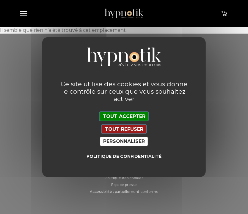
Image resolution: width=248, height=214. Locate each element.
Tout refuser (124, 129)
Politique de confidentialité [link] (124, 156)
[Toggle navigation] (23, 13)
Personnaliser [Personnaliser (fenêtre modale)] (124, 141)
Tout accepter (124, 116)
